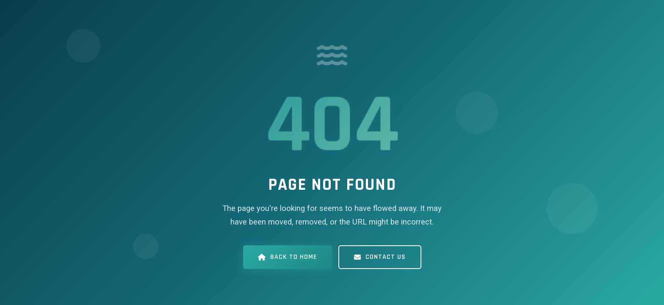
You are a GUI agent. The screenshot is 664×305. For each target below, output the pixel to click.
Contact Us (380, 256)
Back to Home (287, 256)
